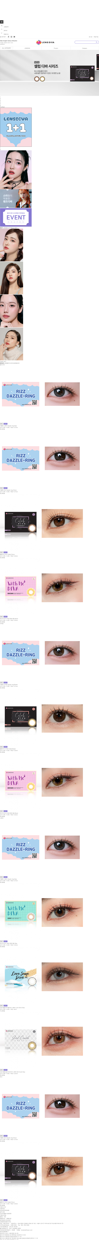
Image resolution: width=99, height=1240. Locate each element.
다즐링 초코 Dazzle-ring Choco (8, 490)
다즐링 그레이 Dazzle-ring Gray (8, 426)
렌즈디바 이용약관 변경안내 (7, 1236)
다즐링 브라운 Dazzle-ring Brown (9, 684)
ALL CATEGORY (6, 48)
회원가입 (96, 37)
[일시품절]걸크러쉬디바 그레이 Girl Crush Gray (12, 1072)
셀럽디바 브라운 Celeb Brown (8, 749)
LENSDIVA (27, 48)
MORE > (6, 1231)
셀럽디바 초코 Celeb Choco (7, 554)
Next (3, 107)
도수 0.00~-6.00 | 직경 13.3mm (9, 556)
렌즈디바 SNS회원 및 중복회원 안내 (9, 1235)
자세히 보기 (3, 361)
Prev (1, 107)
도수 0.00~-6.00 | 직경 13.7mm (9, 427)
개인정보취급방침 (4, 1210)
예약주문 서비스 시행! (6, 1233)
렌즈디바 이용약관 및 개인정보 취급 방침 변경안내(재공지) (15, 1238)
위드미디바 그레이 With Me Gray (8, 943)
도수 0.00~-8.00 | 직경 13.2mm (9, 1073)
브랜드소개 (3, 1207)
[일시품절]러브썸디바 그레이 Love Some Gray (12, 1007)
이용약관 (2, 1208)
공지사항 (2, 1212)
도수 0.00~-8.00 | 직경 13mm (8, 1009)
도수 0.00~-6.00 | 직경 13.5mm (9, 620)
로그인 (90, 37)
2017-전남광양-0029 (15, 1228)
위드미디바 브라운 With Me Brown (9, 618)
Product (56, 48)
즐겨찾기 (4, 37)
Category (84, 48)
